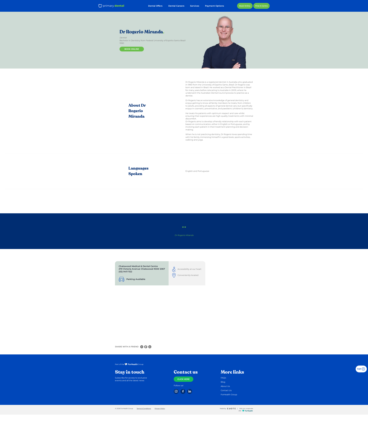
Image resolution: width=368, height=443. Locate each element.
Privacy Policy (160, 408)
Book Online (244, 6)
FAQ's (223, 378)
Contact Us (226, 390)
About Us (225, 386)
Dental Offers (157, 6)
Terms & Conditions (144, 408)
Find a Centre (261, 6)
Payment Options (214, 6)
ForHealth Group (229, 394)
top (361, 369)
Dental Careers (178, 6)
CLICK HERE (183, 379)
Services (195, 6)
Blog (223, 382)
